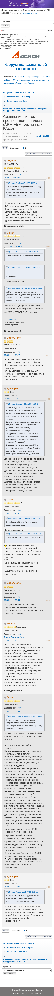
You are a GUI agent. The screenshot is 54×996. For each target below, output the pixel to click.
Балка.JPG (11, 320)
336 (19, 174)
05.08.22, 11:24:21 (12, 640)
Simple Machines (34, 993)
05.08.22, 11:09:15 (12, 399)
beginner (12, 160)
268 (19, 634)
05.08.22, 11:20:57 (12, 513)
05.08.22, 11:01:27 (12, 355)
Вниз (5, 148)
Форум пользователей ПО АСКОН (26, 67)
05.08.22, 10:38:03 (15, 246)
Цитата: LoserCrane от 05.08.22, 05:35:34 (25, 534)
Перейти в (6, 967)
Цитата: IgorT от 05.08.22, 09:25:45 (22, 183)
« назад (37, 136)
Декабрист (13, 388)
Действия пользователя (39, 154)
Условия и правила (26, 990)
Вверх (5, 931)
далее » (47, 136)
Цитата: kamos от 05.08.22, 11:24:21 (23, 892)
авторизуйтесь (30, 13)
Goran (10, 232)
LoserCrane (14, 337)
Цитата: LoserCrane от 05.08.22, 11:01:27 (25, 518)
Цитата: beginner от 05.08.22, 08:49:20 (24, 267)
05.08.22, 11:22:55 (12, 600)
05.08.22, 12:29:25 (12, 887)
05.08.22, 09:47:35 (12, 178)
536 (19, 243)
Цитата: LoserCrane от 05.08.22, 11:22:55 (25, 716)
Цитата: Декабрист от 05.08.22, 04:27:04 (25, 288)
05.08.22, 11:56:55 (12, 711)
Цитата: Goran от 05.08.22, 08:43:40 (23, 252)
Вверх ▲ (39, 990)
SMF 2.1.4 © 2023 (20, 993)
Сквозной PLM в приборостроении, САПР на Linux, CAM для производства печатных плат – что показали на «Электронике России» (27, 80)
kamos (11, 623)
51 (19, 352)
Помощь (14, 990)
